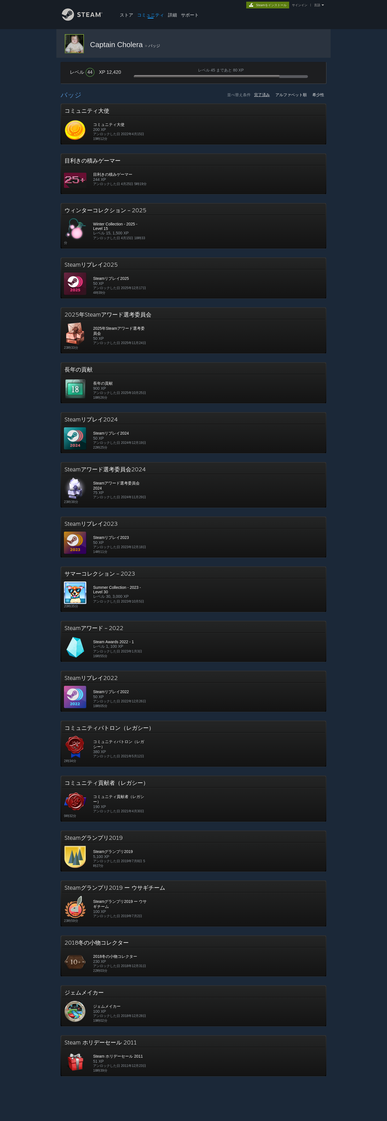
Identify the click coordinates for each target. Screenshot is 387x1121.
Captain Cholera (117, 44)
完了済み (262, 95)
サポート (190, 15)
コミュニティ (150, 15)
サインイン (299, 5)
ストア (126, 15)
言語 (317, 5)
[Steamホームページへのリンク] (86, 19)
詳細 (172, 15)
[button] (193, 124)
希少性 (318, 95)
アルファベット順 (291, 95)
